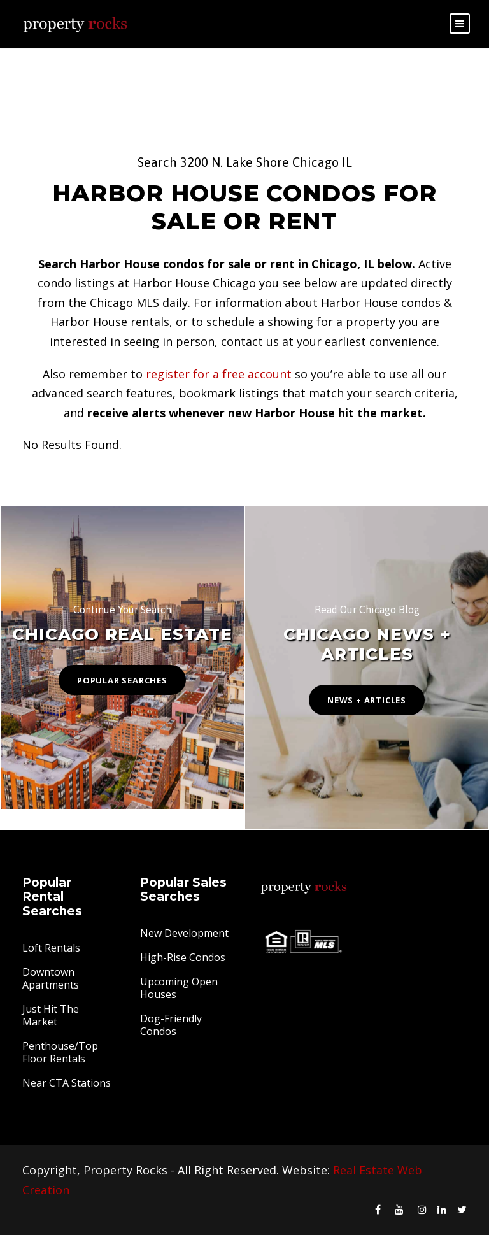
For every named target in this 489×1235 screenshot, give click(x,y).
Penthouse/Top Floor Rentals (60, 1052)
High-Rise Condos (182, 957)
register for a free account (219, 374)
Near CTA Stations (66, 1083)
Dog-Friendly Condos (171, 1024)
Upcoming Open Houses (179, 987)
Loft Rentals (51, 948)
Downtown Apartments (50, 978)
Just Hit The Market (50, 1015)
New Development (184, 933)
